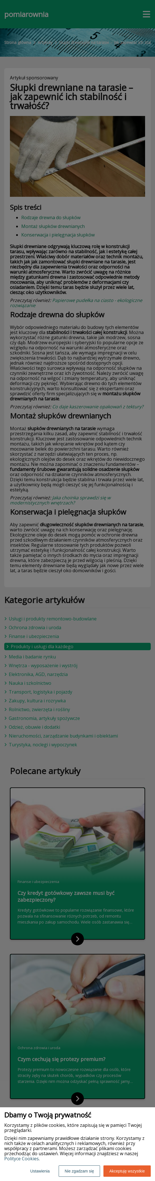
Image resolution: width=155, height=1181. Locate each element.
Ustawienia (40, 1171)
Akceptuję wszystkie (127, 1171)
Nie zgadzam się (79, 1171)
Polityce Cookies (21, 1158)
